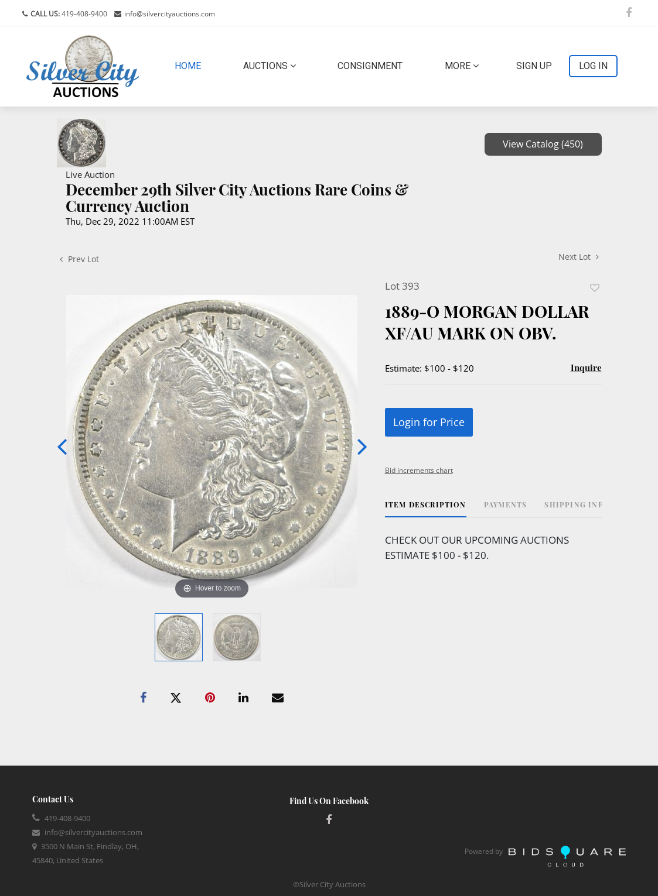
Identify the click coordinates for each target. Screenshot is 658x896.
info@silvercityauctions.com (169, 14)
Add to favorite (595, 287)
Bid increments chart (419, 470)
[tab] (425, 508)
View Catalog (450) (543, 144)
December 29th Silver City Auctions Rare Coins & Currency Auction (237, 197)
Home (190, 65)
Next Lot (578, 257)
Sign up (534, 65)
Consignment (370, 65)
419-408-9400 (83, 14)
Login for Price (429, 422)
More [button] (462, 65)
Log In (593, 65)
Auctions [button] (269, 65)
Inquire (586, 367)
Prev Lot (79, 259)
